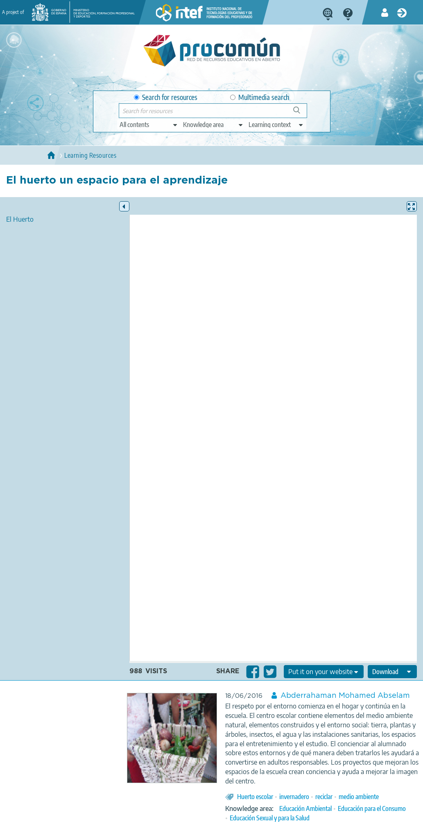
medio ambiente (359, 796)
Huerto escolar (255, 796)
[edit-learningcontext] (276, 124)
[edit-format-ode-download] (392, 671)
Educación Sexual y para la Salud (270, 818)
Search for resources (165, 97)
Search (300, 113)
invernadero (294, 796)
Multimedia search (259, 97)
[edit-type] (149, 124)
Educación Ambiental (305, 808)
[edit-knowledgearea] (213, 124)
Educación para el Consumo (372, 808)
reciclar (324, 796)
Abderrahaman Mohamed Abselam (345, 696)
